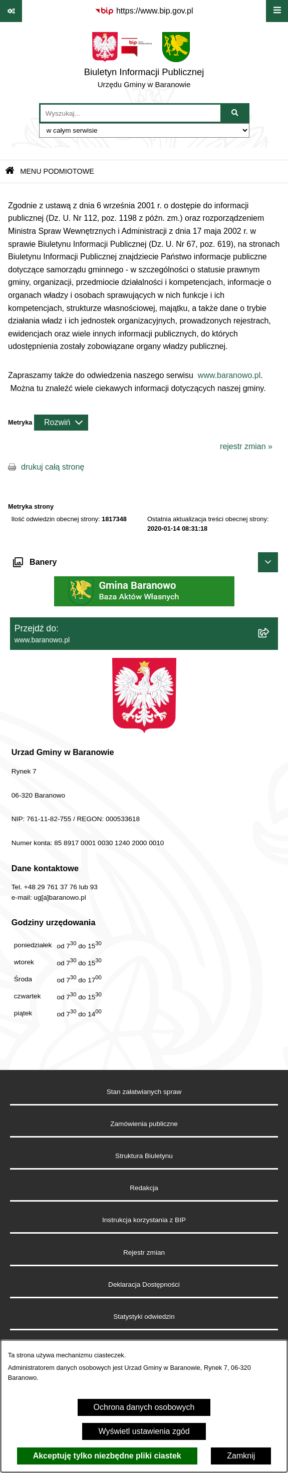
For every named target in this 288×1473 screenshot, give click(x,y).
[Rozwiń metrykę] (61, 423)
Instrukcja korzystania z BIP (144, 1220)
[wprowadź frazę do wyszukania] (130, 113)
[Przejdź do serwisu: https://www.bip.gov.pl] (143, 11)
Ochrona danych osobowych (144, 1407)
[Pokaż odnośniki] (11, 11)
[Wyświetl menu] (277, 11)
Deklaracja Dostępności (144, 1284)
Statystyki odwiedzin (143, 1316)
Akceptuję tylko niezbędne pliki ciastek (107, 1455)
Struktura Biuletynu (144, 1156)
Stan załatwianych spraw (144, 1091)
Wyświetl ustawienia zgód (143, 1431)
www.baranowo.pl (229, 375)
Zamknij (241, 1455)
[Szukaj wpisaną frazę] (235, 113)
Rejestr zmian (144, 1252)
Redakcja (144, 1188)
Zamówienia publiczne (144, 1124)
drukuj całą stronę (52, 467)
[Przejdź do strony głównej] (144, 62)
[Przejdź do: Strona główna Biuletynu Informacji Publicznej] (10, 171)
